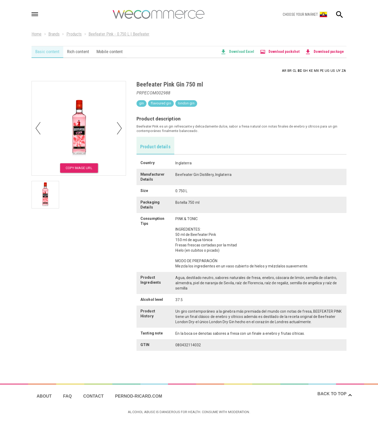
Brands (54, 34)
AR (284, 70)
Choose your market (300, 14)
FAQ (68, 395)
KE (311, 70)
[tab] (155, 145)
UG (327, 70)
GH (305, 70)
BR (289, 70)
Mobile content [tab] (111, 51)
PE (322, 70)
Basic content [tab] (47, 51)
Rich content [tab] (78, 51)
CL (295, 70)
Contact (94, 395)
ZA (344, 70)
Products (74, 34)
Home (36, 34)
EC (300, 70)
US (332, 70)
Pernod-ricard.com (139, 395)
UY (338, 70)
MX (316, 70)
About (44, 395)
